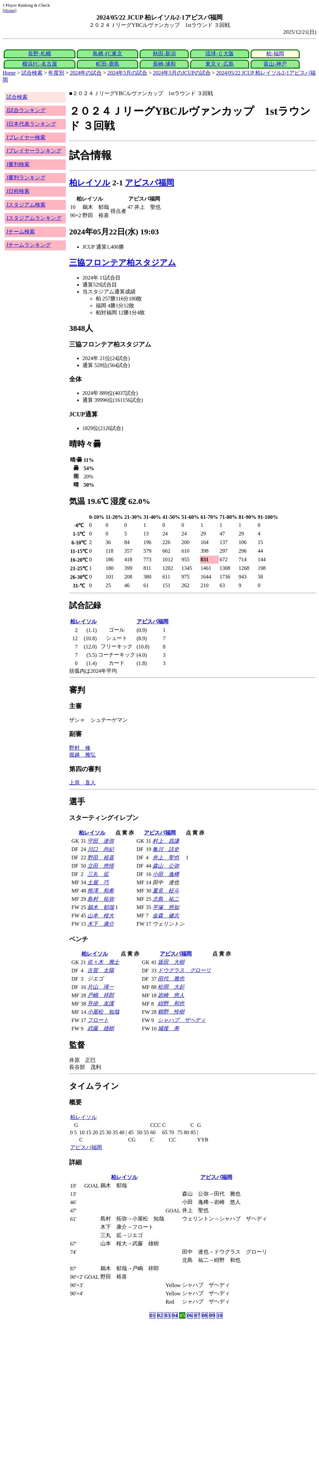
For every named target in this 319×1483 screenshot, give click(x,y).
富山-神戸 (275, 64)
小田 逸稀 (166, 874)
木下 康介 (100, 924)
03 (167, 1315)
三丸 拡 (98, 874)
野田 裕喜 (100, 857)
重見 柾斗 (166, 891)
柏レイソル (89, 182)
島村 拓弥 (100, 899)
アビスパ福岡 (149, 182)
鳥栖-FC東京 (107, 53)
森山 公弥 (166, 866)
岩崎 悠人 (171, 995)
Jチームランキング (28, 245)
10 (219, 1315)
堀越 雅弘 (82, 755)
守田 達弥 (100, 841)
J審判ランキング (26, 177)
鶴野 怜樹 (171, 1012)
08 (204, 1315)
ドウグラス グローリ (184, 970)
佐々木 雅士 (103, 962)
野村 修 (79, 748)
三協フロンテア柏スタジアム (122, 262)
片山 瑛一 (100, 987)
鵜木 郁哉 (100, 907)
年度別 (56, 73)
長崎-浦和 (164, 64)
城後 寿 (168, 1028)
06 (189, 1315)
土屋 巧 (98, 882)
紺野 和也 (171, 1003)
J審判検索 (18, 164)
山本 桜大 (100, 915)
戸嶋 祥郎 (100, 995)
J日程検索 (18, 191)
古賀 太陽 (100, 970)
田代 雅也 (171, 978)
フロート (98, 1020)
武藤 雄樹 (100, 1028)
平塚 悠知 (166, 907)
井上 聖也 (166, 857)
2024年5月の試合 (127, 73)
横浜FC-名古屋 (39, 64)
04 (174, 1315)
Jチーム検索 (20, 231)
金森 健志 (166, 915)
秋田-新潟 (164, 53)
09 (212, 1315)
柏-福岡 (275, 53)
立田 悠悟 (100, 866)
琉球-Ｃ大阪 (219, 53)
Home (9, 10)
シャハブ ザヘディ (182, 1020)
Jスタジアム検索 (26, 205)
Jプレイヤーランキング (33, 151)
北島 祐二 (166, 899)
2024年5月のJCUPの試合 (181, 73)
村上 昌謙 (166, 841)
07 (197, 1315)
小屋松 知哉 (103, 1012)
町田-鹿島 (107, 64)
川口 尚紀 (100, 849)
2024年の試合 (86, 73)
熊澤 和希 (100, 891)
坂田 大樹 (171, 962)
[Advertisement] (128, 1372)
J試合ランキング (26, 110)
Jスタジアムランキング (33, 218)
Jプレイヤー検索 (26, 137)
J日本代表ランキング (31, 124)
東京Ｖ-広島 (219, 64)
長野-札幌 (39, 53)
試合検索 (32, 73)
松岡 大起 (171, 987)
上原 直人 (82, 782)
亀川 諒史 (166, 849)
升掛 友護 (100, 1003)
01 (152, 1315)
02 (160, 1315)
